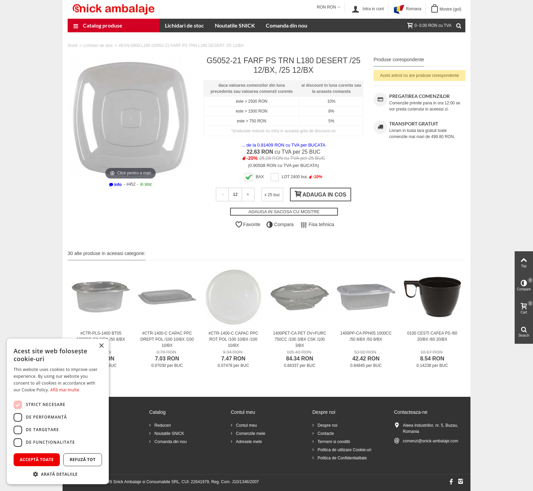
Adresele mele (248, 441)
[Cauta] (458, 25)
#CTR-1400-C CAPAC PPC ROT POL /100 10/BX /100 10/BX (233, 339)
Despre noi (326, 425)
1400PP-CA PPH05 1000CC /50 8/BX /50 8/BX (366, 336)
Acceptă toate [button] (37, 459)
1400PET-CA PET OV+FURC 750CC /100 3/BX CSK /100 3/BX (299, 339)
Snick (73, 45)
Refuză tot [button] (83, 459)
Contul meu (246, 425)
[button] (58, 474)
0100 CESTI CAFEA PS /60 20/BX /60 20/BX (432, 336)
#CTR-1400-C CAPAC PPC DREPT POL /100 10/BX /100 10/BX (167, 339)
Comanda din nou (286, 25)
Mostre (450, 9)
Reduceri (162, 425)
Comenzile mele (250, 433)
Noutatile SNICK (235, 25)
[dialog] (58, 411)
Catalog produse (97, 26)
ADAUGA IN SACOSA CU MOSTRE (284, 211)
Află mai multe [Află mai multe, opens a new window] (64, 390)
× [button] (101, 346)
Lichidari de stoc (184, 25)
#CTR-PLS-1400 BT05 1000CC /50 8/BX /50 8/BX (100, 336)
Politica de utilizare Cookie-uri (343, 449)
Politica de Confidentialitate (341, 458)
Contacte (325, 433)
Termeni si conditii (333, 441)
